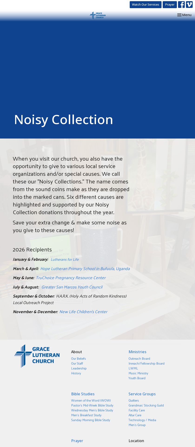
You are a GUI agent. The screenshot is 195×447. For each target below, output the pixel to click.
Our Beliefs (78, 358)
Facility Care (137, 410)
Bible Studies (83, 394)
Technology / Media (142, 420)
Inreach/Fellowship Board (147, 363)
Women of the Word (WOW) (91, 400)
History (76, 373)
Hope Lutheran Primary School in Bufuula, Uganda (85, 268)
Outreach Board (139, 358)
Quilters (134, 400)
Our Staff (77, 363)
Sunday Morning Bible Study (90, 420)
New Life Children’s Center (83, 311)
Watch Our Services (145, 4)
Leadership (79, 368)
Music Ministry (138, 373)
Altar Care (135, 415)
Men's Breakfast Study (86, 415)
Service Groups (142, 394)
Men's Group (137, 425)
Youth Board (137, 378)
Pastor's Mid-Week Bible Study (92, 405)
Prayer (170, 4)
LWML (133, 368)
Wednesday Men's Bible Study (92, 410)
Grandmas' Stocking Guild (146, 405)
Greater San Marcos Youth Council (71, 287)
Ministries (137, 351)
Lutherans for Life (65, 259)
